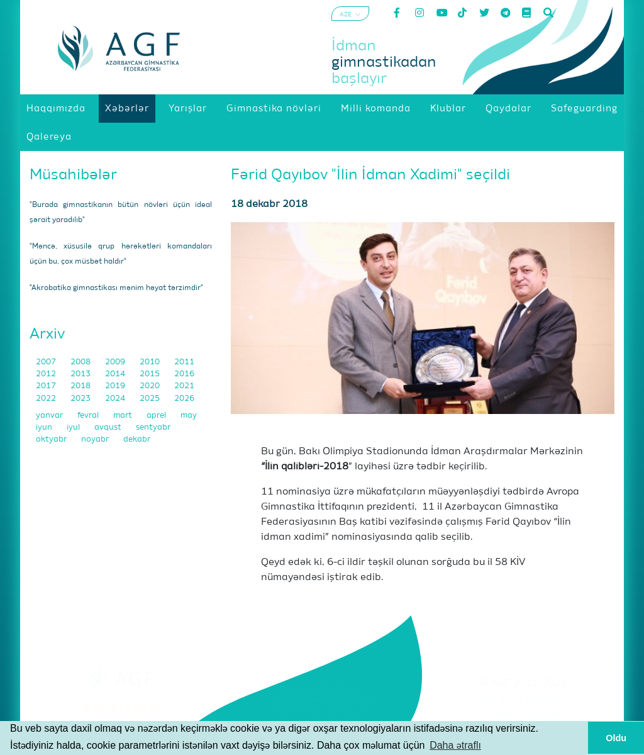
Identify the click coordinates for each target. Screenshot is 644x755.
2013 (81, 374)
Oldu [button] (616, 738)
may (188, 415)
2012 (47, 374)
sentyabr (153, 427)
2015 (151, 374)
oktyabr (52, 439)
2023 (81, 398)
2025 (151, 398)
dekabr (136, 439)
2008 (81, 362)
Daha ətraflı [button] (455, 745)
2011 (184, 362)
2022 (47, 398)
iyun (45, 427)
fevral (89, 415)
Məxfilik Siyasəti (523, 715)
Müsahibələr (73, 174)
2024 (116, 398)
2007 (47, 362)
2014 (116, 374)
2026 (184, 398)
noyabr (96, 439)
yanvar (50, 415)
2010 (151, 362)
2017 (47, 386)
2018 (81, 386)
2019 (116, 386)
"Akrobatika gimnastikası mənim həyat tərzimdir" (116, 288)
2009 (116, 362)
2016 (184, 374)
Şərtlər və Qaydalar (523, 699)
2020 (151, 386)
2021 (184, 386)
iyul (74, 427)
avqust (108, 427)
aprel (157, 415)
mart (123, 415)
